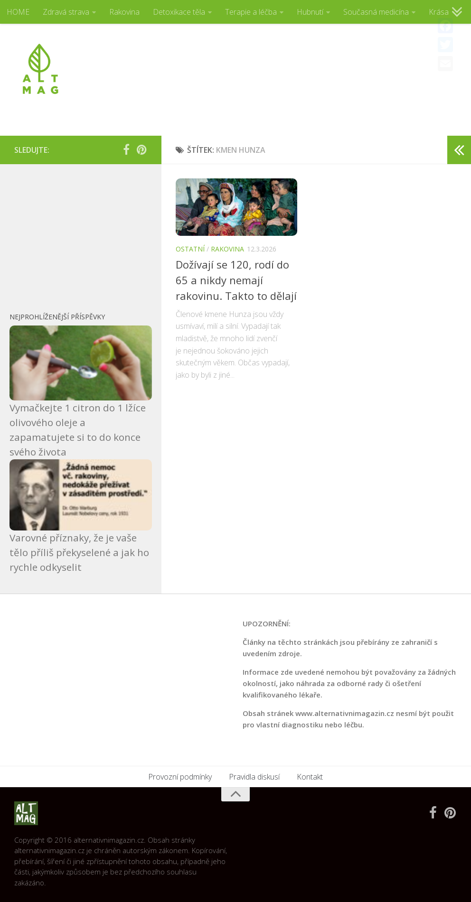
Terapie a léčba (251, 12)
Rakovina (124, 12)
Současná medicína (376, 12)
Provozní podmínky (180, 777)
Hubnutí (310, 12)
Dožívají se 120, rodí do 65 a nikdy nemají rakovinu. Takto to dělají (236, 280)
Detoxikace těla (179, 12)
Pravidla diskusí (254, 777)
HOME (18, 12)
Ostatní (190, 248)
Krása (439, 12)
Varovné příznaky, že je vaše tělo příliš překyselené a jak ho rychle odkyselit (79, 552)
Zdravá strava (66, 12)
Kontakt (310, 777)
